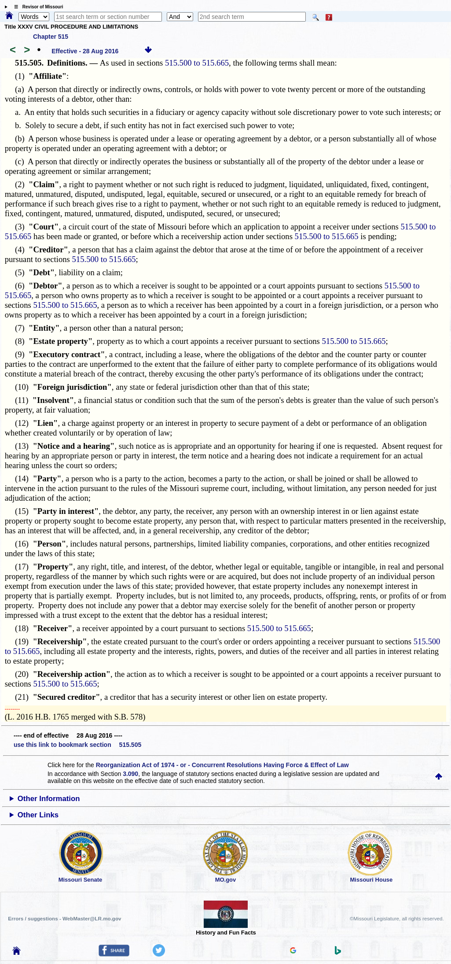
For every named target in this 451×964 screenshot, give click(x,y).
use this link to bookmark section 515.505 (77, 744)
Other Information (49, 798)
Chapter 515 (50, 36)
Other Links (38, 815)
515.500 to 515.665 (197, 62)
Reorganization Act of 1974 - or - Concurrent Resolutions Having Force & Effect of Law (222, 764)
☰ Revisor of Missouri (36, 6)
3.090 (130, 773)
